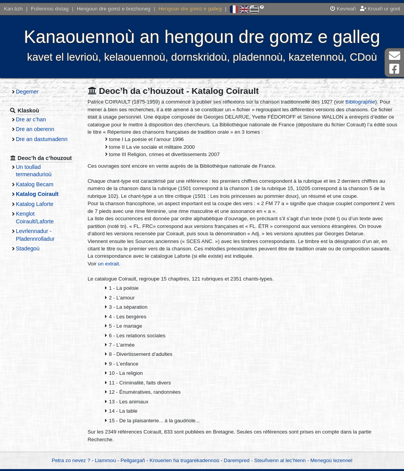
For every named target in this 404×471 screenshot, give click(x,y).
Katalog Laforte (34, 204)
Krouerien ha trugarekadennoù (184, 460)
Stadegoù (27, 248)
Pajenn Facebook (394, 69)
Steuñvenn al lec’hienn (280, 460)
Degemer (27, 91)
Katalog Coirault (37, 194)
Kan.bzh (13, 9)
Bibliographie (360, 102)
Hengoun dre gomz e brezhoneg (114, 9)
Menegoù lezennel (332, 460)
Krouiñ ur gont (380, 9)
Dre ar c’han (31, 119)
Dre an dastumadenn (42, 139)
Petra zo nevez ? (71, 460)
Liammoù (105, 460)
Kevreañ (343, 9)
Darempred (237, 460)
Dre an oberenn (35, 129)
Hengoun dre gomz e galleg (190, 9)
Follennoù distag (50, 9)
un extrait (108, 264)
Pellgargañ (133, 460)
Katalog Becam (34, 184)
